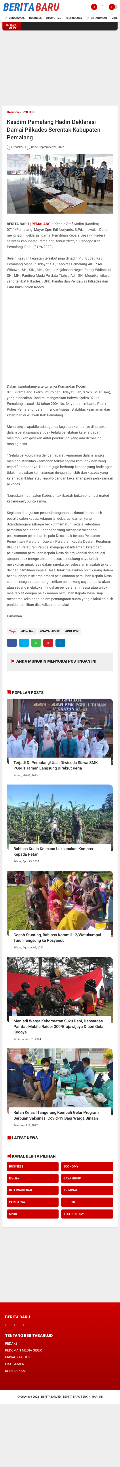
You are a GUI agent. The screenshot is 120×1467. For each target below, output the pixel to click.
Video (115, 17)
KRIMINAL (70, 1190)
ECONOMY (70, 1166)
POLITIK (29, 112)
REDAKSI (11, 1344)
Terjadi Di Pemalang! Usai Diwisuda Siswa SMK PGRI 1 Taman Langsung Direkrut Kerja (55, 765)
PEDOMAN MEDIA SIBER (23, 1350)
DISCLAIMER (14, 1364)
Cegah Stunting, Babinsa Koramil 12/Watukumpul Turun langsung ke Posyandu (57, 938)
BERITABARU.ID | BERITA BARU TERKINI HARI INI (72, 1396)
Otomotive (53, 17)
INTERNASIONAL (21, 1190)
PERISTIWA (17, 1202)
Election (28, 631)
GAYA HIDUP (51, 631)
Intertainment (97, 17)
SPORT (14, 1214)
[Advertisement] (60, 68)
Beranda (13, 112)
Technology (73, 17)
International (15, 17)
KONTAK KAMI (16, 1371)
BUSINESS (16, 1166)
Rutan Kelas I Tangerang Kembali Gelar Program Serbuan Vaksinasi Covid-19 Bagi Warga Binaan (56, 1115)
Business (35, 17)
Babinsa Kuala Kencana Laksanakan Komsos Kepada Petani (53, 851)
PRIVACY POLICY (17, 1357)
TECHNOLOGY (73, 1214)
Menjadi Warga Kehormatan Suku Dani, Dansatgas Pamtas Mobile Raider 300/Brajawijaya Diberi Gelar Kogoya (59, 1026)
